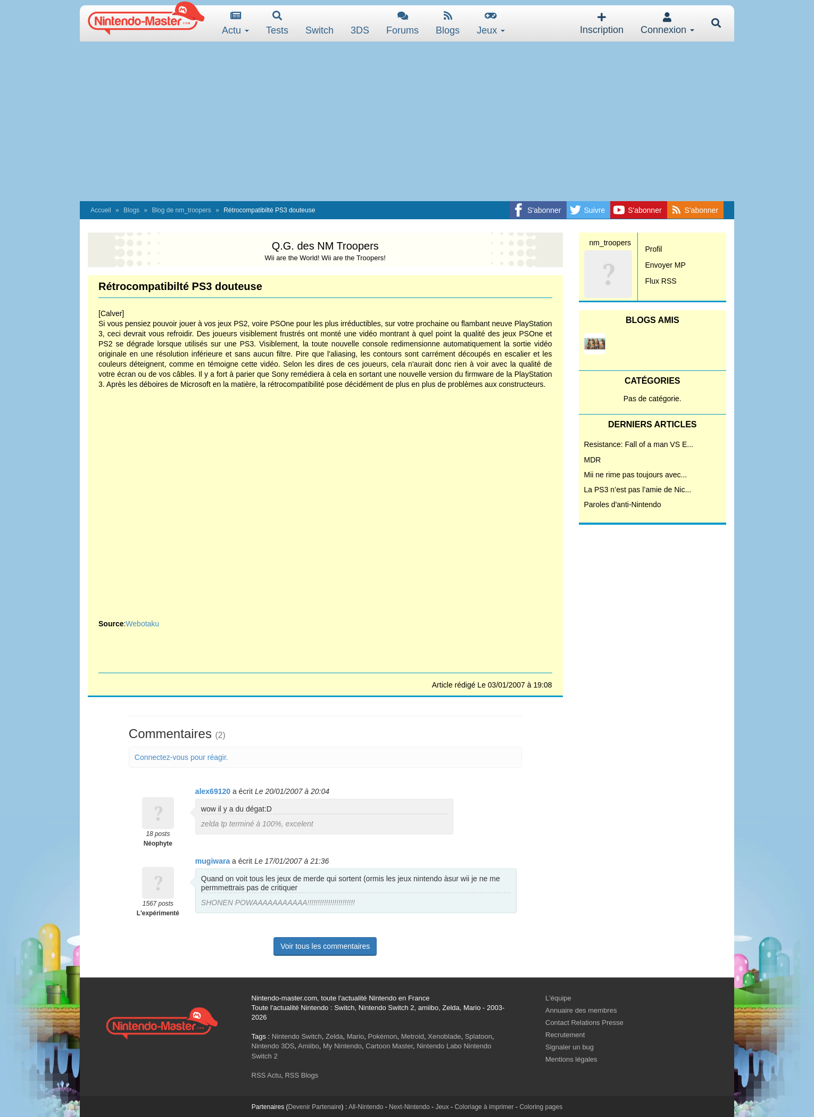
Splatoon (478, 1036)
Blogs (448, 23)
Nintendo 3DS (273, 1046)
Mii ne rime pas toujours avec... (635, 474)
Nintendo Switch (297, 1036)
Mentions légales (571, 1059)
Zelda (334, 1036)
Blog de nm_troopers (181, 210)
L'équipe (558, 998)
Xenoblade (444, 1036)
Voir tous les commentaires (325, 946)
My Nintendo (342, 1046)
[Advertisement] (407, 121)
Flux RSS (661, 281)
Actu (235, 23)
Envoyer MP (665, 265)
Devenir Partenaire (315, 1107)
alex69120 (212, 791)
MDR (592, 460)
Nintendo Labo (439, 1046)
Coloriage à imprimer (483, 1107)
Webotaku (142, 623)
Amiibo (308, 1046)
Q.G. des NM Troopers (325, 246)
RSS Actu (266, 1075)
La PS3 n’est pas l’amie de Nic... (638, 489)
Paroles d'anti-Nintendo (622, 504)
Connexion (667, 23)
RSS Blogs (301, 1075)
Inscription (602, 23)
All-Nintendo (365, 1107)
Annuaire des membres (581, 1010)
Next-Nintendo (409, 1107)
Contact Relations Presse (584, 1023)
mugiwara (212, 861)
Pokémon (382, 1036)
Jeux (491, 23)
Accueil (100, 210)
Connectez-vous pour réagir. (181, 757)
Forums (402, 23)
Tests (277, 23)
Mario (355, 1036)
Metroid (412, 1036)
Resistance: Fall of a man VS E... (638, 444)
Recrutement (565, 1035)
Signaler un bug (569, 1047)
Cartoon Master (389, 1046)
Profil (653, 249)
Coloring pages (540, 1107)
